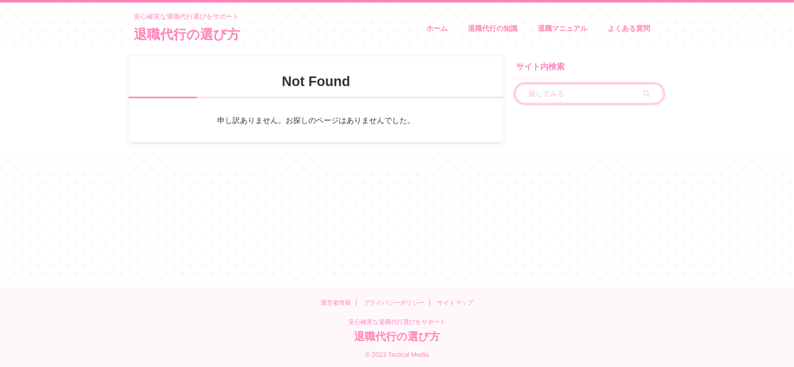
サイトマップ (455, 302)
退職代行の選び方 (187, 34)
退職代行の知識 (493, 28)
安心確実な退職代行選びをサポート (397, 321)
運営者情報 (336, 302)
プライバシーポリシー (394, 302)
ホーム (437, 28)
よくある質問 (629, 28)
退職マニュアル (562, 28)
